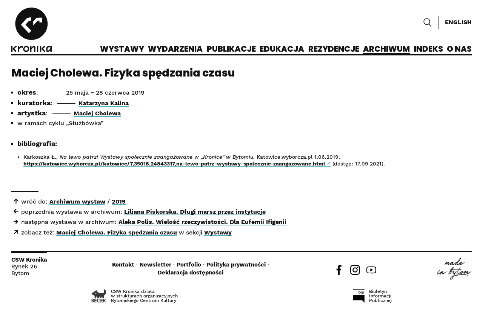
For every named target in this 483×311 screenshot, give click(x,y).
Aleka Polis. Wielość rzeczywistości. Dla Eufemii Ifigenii (202, 221)
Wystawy (122, 49)
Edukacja (282, 49)
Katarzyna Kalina (103, 103)
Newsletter (155, 264)
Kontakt (123, 264)
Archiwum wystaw (77, 201)
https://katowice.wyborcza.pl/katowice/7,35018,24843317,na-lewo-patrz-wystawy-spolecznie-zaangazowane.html (174, 164)
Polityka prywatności (236, 264)
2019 (119, 201)
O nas (459, 49)
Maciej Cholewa (97, 113)
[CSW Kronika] (31, 31)
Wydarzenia (175, 49)
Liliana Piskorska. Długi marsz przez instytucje (195, 211)
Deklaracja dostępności (190, 272)
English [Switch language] (458, 22)
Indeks (428, 49)
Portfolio (189, 264)
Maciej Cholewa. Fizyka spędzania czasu (116, 232)
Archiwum (386, 49)
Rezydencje (333, 49)
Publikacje (231, 49)
